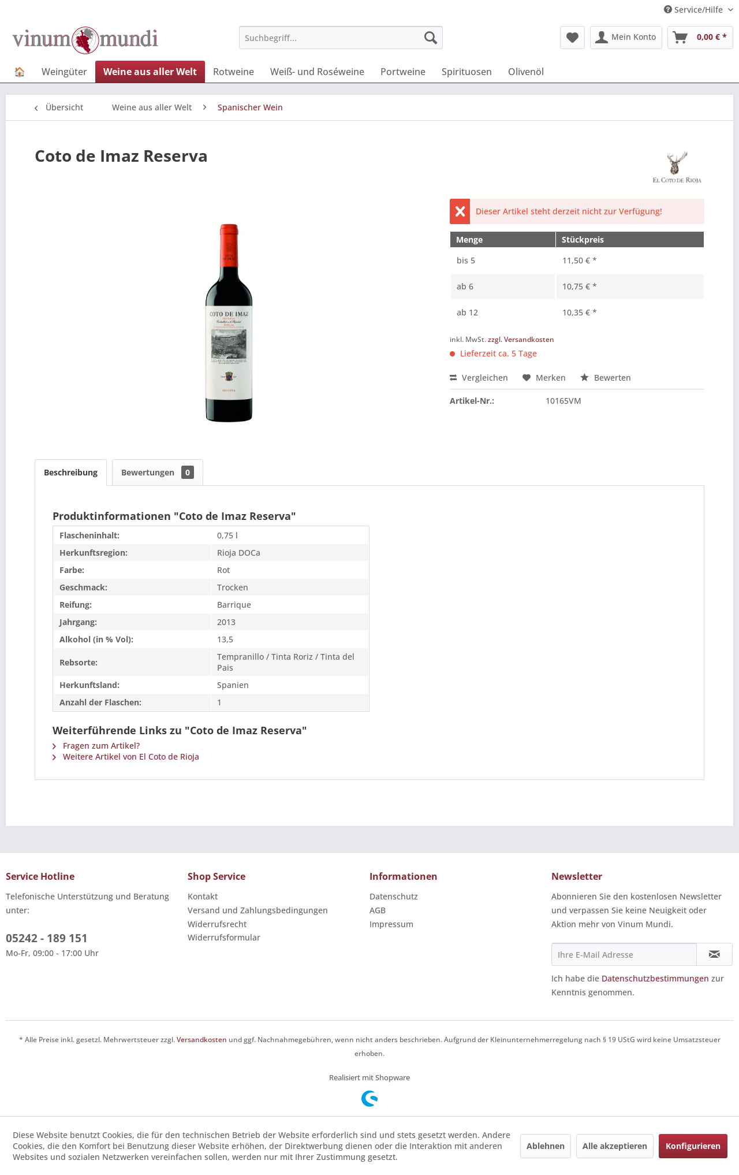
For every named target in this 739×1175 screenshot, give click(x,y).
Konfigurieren (693, 1145)
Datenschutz (394, 896)
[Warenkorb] (700, 37)
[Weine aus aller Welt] (150, 72)
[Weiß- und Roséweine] (317, 72)
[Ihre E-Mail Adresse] (624, 954)
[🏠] (19, 72)
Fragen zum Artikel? (96, 745)
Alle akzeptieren (615, 1145)
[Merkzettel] (572, 37)
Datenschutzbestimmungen (655, 978)
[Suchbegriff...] (341, 37)
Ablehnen (546, 1145)
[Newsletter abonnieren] (714, 954)
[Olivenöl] (526, 72)
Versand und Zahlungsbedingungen (258, 910)
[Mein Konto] (626, 37)
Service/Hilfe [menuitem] (694, 9)
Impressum (391, 924)
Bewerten (605, 377)
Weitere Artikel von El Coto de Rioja (126, 756)
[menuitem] (341, 37)
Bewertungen (157, 472)
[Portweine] (403, 72)
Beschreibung (71, 472)
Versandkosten (202, 1039)
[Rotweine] (233, 72)
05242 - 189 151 (47, 938)
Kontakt (203, 896)
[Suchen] (431, 37)
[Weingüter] (64, 72)
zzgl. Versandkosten (521, 339)
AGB (378, 910)
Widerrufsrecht (217, 924)
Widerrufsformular (224, 937)
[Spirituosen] (467, 72)
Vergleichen (479, 377)
